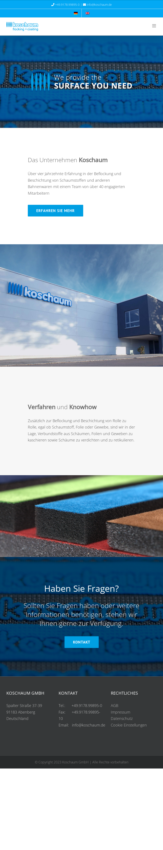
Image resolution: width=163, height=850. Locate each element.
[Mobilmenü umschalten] (154, 26)
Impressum (120, 712)
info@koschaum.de (99, 5)
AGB (114, 705)
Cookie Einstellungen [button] (129, 725)
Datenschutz (122, 718)
